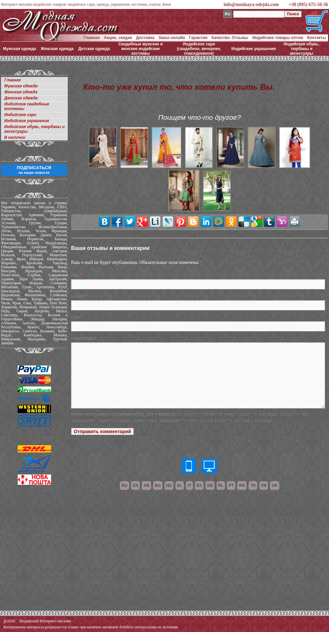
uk (274, 485)
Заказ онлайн (171, 37)
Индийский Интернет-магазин (45, 621)
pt (231, 485)
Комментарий (83, 338)
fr (263, 485)
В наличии (14, 137)
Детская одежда (94, 48)
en (135, 485)
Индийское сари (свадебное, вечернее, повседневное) (199, 49)
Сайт (75, 317)
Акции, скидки (118, 37)
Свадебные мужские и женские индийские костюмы (140, 49)
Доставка (145, 37)
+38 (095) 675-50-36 (308, 4)
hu (169, 485)
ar (146, 485)
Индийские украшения (253, 48)
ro (242, 485)
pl (220, 485)
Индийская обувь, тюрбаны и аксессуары (301, 49)
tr (253, 485)
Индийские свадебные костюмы (26, 106)
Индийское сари (20, 114)
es (199, 485)
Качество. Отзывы (230, 37)
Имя (75, 275)
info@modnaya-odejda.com (251, 4)
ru (124, 485)
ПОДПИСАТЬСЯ (34, 170)
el (179, 485)
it (189, 485)
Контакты (316, 37)
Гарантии (198, 37)
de (210, 485)
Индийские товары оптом (277, 37)
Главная (91, 37)
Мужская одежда (19, 48)
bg (158, 485)
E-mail (76, 296)
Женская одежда (57, 48)
